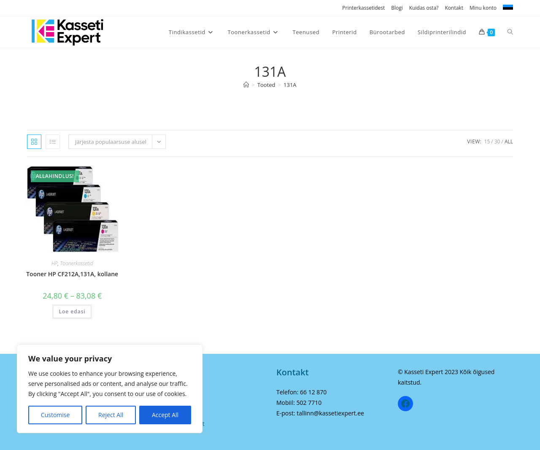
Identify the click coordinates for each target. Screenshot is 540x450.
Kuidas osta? (424, 7)
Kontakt (454, 7)
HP (54, 263)
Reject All (110, 415)
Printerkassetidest (363, 7)
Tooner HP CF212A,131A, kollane (72, 274)
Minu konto (483, 7)
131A (290, 85)
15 (487, 141)
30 (497, 141)
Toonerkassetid (76, 263)
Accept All (165, 415)
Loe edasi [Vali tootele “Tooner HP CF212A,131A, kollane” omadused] (72, 311)
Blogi (397, 7)
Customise (55, 415)
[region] (109, 389)
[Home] (246, 85)
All (509, 141)
